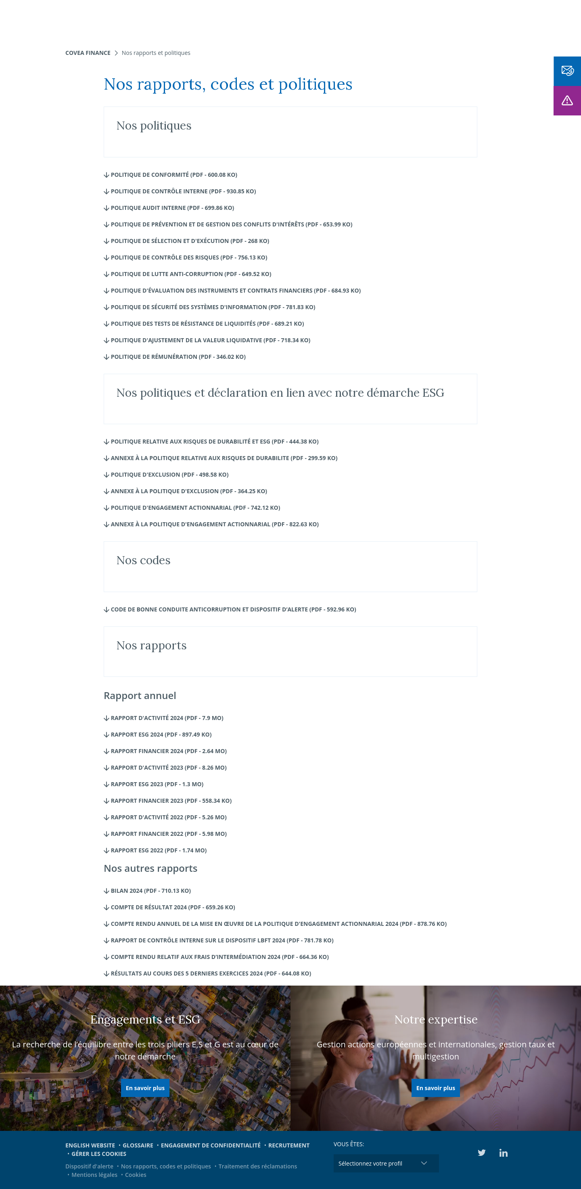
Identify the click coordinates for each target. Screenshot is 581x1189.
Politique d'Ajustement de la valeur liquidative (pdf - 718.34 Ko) (207, 340)
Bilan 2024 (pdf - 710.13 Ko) (147, 890)
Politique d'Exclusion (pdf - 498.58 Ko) (166, 474)
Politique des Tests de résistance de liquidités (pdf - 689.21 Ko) (204, 323)
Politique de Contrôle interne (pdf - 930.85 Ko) (180, 191)
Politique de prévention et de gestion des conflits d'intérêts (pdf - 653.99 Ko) (228, 224)
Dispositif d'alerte (89, 1166)
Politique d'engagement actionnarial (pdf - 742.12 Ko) (192, 507)
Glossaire (138, 1145)
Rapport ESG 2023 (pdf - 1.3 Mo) (153, 784)
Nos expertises (177, 20)
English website (90, 1145)
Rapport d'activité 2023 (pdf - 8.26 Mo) (165, 767)
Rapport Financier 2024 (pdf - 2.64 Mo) (165, 751)
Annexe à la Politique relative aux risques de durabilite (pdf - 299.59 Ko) (220, 458)
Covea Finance (88, 53)
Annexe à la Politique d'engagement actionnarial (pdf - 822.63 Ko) (211, 524)
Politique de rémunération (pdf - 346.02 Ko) (175, 356)
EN (493, 20)
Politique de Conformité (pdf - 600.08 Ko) (170, 174)
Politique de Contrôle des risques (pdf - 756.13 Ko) (185, 257)
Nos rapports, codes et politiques (166, 1166)
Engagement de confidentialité (211, 1145)
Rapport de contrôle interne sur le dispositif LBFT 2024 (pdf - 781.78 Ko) (219, 940)
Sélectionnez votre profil (370, 1163)
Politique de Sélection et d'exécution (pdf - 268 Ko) (186, 241)
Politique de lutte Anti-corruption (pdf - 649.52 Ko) (187, 274)
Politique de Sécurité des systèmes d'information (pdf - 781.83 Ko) (210, 307)
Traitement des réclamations (258, 1166)
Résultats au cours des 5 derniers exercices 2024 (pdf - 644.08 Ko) (207, 973)
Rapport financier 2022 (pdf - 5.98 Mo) (165, 833)
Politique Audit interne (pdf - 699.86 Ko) (169, 207)
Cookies (135, 1175)
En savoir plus (145, 1088)
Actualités (335, 20)
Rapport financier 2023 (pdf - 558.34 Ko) (168, 800)
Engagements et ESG (395, 20)
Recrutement (288, 1145)
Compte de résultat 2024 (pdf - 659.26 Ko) (169, 907)
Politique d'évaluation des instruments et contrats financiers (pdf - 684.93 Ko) (232, 290)
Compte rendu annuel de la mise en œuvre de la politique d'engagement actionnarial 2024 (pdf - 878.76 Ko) (275, 923)
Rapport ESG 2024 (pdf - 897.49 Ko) (157, 734)
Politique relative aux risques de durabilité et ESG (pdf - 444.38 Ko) (211, 441)
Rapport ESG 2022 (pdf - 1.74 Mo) (155, 850)
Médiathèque (460, 20)
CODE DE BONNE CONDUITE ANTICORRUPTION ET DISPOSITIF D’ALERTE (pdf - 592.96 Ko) (230, 609)
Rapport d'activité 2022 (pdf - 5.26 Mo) (165, 817)
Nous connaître (281, 20)
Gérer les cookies (98, 1154)
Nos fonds (227, 20)
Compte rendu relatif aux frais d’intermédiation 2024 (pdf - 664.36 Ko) (216, 957)
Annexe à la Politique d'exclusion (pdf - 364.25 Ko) (185, 491)
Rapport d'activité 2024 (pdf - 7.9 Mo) (164, 718)
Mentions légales (94, 1175)
